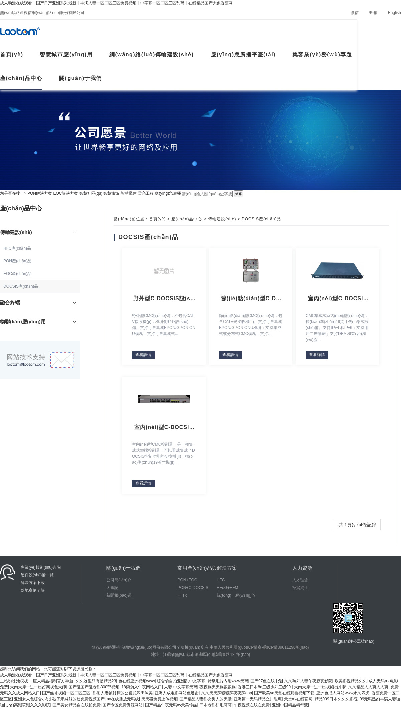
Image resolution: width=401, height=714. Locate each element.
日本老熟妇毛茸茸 (215, 705)
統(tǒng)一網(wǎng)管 (236, 595)
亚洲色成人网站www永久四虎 (342, 693)
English (394, 12)
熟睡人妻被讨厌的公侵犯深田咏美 (123, 693)
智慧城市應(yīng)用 (66, 54)
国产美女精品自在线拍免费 (76, 705)
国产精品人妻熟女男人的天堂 (205, 699)
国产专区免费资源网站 (123, 705)
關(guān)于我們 (80, 78)
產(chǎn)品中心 (21, 78)
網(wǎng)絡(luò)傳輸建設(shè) (151, 54)
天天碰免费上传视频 (159, 699)
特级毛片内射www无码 (228, 681)
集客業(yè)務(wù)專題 (322, 54)
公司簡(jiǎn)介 (118, 580)
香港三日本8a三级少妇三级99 (265, 687)
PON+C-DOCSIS (192, 587)
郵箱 (373, 12)
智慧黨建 (129, 193)
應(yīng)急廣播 (168, 193)
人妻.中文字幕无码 (180, 687)
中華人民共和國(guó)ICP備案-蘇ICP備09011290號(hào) (259, 647)
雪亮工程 (146, 193)
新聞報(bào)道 (119, 595)
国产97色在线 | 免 (266, 681)
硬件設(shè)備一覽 (37, 575)
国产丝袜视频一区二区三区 (66, 693)
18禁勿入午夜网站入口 (141, 687)
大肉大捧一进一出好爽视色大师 (38, 687)
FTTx (182, 595)
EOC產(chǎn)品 (17, 273)
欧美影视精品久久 (351, 681)
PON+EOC (187, 580)
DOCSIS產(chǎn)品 (20, 286)
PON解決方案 (39, 193)
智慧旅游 (111, 193)
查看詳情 (143, 354)
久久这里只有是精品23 (96, 681)
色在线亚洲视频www (136, 681)
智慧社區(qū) (90, 193)
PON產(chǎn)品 (17, 261)
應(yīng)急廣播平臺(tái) (243, 54)
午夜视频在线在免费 (252, 705)
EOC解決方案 (65, 193)
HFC (221, 580)
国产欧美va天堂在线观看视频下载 (284, 693)
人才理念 (300, 580)
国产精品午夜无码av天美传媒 (171, 705)
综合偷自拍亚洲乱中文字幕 (181, 681)
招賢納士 (300, 587)
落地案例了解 (33, 590)
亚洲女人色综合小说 (32, 699)
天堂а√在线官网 (298, 699)
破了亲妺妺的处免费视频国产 (78, 699)
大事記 (112, 587)
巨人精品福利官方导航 (53, 681)
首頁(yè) (157, 219)
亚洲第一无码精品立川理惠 (258, 699)
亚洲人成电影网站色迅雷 (177, 693)
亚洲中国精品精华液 (290, 705)
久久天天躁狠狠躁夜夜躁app (226, 693)
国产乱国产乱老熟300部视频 (94, 687)
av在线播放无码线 (123, 699)
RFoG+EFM (227, 587)
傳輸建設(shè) (222, 219)
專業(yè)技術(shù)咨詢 (41, 567)
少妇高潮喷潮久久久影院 (28, 705)
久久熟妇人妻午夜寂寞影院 (308, 681)
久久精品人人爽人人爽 (368, 687)
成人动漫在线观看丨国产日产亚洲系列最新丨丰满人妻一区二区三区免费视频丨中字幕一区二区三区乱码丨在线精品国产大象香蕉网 (116, 3)
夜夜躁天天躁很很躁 (217, 687)
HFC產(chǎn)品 (17, 248)
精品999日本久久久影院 (336, 699)
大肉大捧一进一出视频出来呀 (320, 687)
